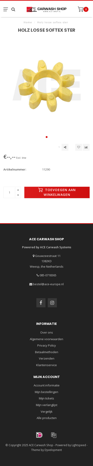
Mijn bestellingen (46, 392)
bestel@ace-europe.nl (48, 284)
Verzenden (46, 358)
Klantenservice (46, 365)
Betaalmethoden (46, 352)
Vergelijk (47, 411)
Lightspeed (79, 445)
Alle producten (47, 418)
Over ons (46, 332)
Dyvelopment (53, 450)
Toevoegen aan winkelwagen (57, 192)
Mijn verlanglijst (46, 405)
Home (28, 22)
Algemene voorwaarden (46, 339)
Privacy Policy (46, 345)
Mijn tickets (46, 398)
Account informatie (47, 385)
